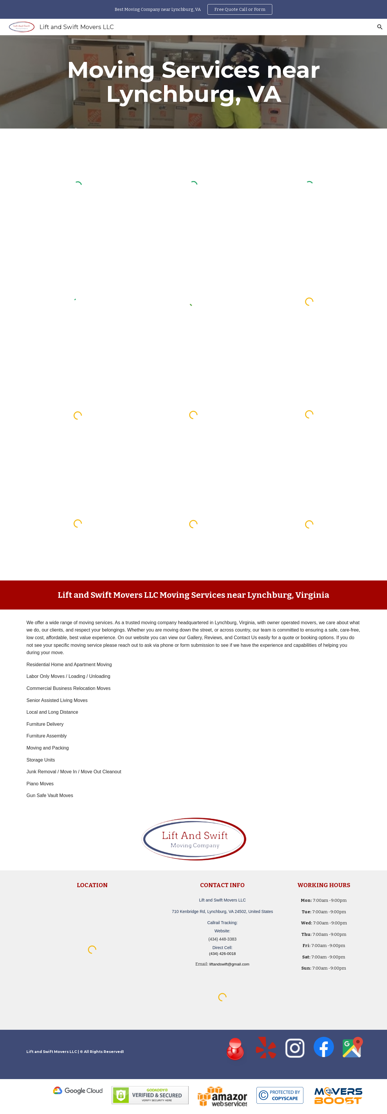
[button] (380, 27)
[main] (193, 82)
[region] (193, 9)
